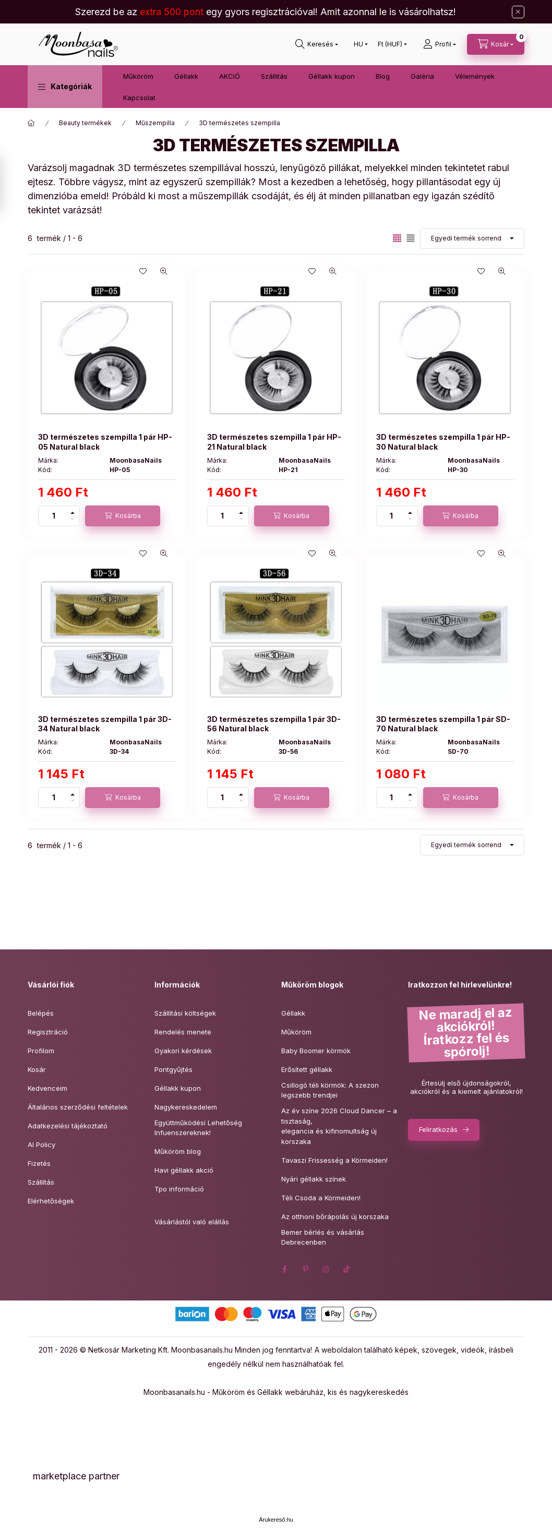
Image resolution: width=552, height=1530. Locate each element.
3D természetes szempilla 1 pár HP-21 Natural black (274, 441)
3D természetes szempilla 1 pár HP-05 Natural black (105, 441)
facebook (284, 1269)
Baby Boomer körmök (316, 1050)
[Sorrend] (472, 238)
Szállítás (41, 1182)
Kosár (37, 1069)
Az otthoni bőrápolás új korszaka (335, 1216)
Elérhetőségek (51, 1201)
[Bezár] (518, 12)
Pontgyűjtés (173, 1069)
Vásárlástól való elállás (191, 1222)
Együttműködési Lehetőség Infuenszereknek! (198, 1127)
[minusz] (72, 521)
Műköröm (138, 76)
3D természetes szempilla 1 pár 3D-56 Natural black (274, 724)
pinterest (305, 1269)
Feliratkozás (438, 1129)
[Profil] (439, 44)
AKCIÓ (229, 76)
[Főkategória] (31, 123)
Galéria (422, 76)
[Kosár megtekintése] (495, 44)
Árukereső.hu (276, 1519)
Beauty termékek (85, 123)
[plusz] (72, 511)
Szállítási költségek (185, 1013)
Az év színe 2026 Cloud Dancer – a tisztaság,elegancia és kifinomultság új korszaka (339, 1126)
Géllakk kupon (331, 76)
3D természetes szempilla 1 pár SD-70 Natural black (443, 724)
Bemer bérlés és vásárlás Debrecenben (322, 1237)
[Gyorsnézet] (163, 271)
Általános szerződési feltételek (78, 1107)
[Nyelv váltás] (358, 44)
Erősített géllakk (306, 1069)
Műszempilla (155, 123)
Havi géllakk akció (183, 1170)
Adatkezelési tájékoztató (67, 1126)
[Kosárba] (122, 515)
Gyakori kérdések (183, 1050)
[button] (65, 86)
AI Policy (41, 1144)
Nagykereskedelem (185, 1107)
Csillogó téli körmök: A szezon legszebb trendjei (330, 1090)
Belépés (41, 1013)
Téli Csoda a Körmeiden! (321, 1198)
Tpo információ (179, 1189)
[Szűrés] (10, 184)
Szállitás (274, 76)
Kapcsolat (139, 97)
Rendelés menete (182, 1032)
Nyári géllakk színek (313, 1179)
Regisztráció (48, 1032)
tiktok (347, 1269)
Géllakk (186, 76)
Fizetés (39, 1163)
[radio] (410, 238)
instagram (326, 1269)
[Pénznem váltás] (390, 44)
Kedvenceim (47, 1088)
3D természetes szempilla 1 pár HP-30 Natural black (443, 441)
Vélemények (475, 76)
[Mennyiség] (54, 516)
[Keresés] (316, 44)
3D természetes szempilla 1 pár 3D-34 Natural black (105, 724)
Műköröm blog (177, 1151)
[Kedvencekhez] (143, 271)
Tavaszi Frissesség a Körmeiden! (334, 1160)
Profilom (41, 1050)
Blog (383, 76)
